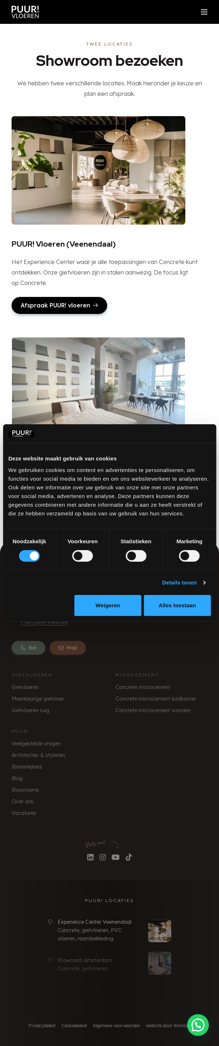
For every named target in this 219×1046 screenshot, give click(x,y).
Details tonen (179, 582)
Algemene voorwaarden (116, 1025)
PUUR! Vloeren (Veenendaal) (64, 244)
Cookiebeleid (74, 1025)
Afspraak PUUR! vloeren (59, 305)
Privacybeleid (42, 1025)
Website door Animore (168, 1025)
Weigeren (108, 605)
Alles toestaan (177, 605)
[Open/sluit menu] (204, 12)
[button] (198, 1025)
